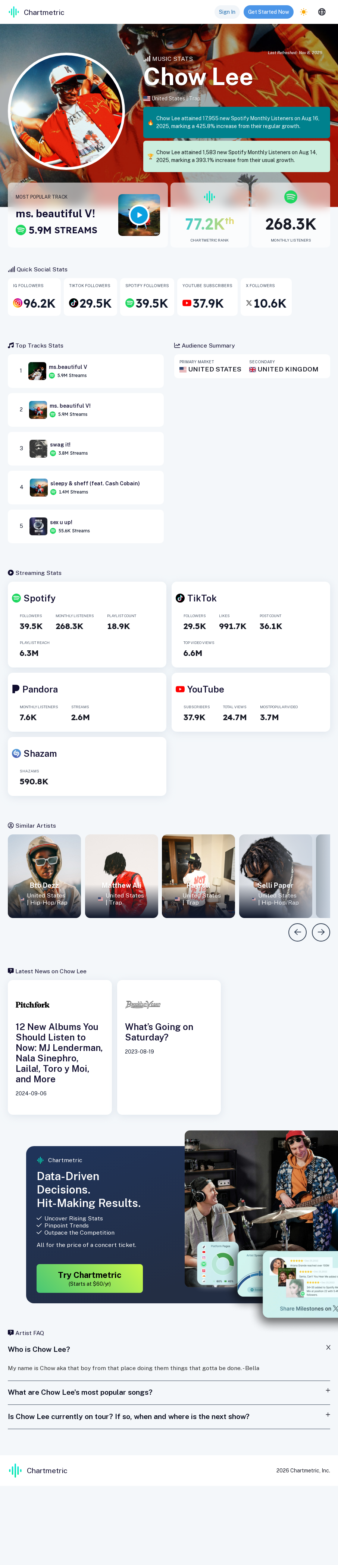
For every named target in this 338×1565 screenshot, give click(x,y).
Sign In (227, 12)
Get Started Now (268, 12)
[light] (303, 12)
